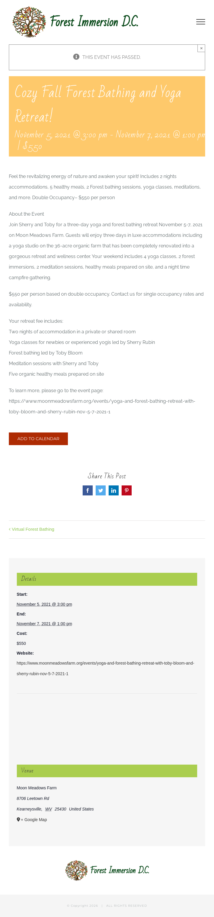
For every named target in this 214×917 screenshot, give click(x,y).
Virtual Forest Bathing (33, 529)
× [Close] (201, 48)
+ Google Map (34, 819)
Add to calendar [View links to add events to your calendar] (38, 438)
